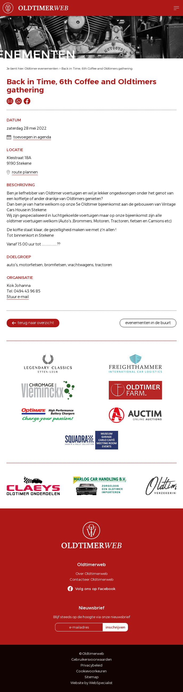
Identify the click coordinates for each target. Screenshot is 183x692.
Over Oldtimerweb (91, 573)
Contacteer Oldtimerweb (91, 579)
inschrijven (115, 627)
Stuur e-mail (18, 296)
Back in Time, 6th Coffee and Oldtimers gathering (96, 68)
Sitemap (92, 677)
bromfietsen (55, 264)
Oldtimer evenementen (41, 68)
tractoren (103, 264)
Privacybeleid (91, 665)
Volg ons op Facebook (95, 589)
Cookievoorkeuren (91, 671)
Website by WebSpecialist (91, 683)
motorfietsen (31, 264)
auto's (12, 264)
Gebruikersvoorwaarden (92, 659)
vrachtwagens (80, 264)
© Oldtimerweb (91, 654)
